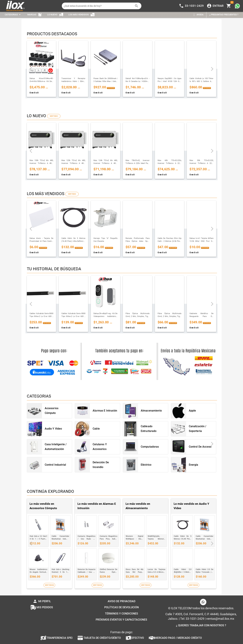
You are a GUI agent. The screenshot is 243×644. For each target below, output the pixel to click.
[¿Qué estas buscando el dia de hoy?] (98, 6)
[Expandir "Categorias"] (13, 15)
